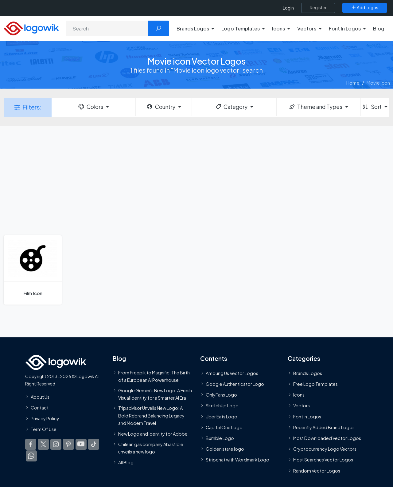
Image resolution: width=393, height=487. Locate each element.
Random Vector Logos (316, 470)
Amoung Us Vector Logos (232, 373)
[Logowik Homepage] (31, 27)
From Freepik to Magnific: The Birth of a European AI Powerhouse (154, 376)
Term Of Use (43, 429)
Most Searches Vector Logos (323, 459)
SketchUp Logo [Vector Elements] (222, 405)
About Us (40, 397)
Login (288, 7)
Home (353, 83)
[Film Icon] (33, 270)
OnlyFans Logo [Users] (221, 394)
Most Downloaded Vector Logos (327, 438)
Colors (90, 106)
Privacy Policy (45, 418)
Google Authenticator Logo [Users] (235, 384)
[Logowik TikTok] (93, 444)
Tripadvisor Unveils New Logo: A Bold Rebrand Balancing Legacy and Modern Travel (151, 415)
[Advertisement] (196, 180)
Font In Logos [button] (345, 28)
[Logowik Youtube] (81, 444)
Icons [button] (278, 28)
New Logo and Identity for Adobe (153, 434)
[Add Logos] (364, 8)
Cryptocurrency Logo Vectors (324, 449)
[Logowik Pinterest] (68, 444)
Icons (299, 394)
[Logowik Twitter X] (43, 444)
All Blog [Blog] (126, 462)
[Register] (318, 8)
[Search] (107, 28)
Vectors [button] (306, 28)
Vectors (301, 405)
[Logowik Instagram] (55, 444)
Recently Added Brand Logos (324, 427)
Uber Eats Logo (221, 416)
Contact (40, 407)
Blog (378, 28)
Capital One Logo (224, 427)
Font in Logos (307, 416)
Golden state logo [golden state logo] (225, 449)
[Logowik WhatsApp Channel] (31, 455)
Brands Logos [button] (193, 28)
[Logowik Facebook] (30, 444)
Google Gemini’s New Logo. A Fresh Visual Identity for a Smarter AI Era (155, 394)
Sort (371, 106)
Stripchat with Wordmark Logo (237, 459)
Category (231, 106)
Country (160, 106)
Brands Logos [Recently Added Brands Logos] (307, 373)
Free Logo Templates (315, 384)
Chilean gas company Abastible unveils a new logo (150, 447)
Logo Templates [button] (240, 28)
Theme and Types (315, 106)
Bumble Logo (220, 438)
